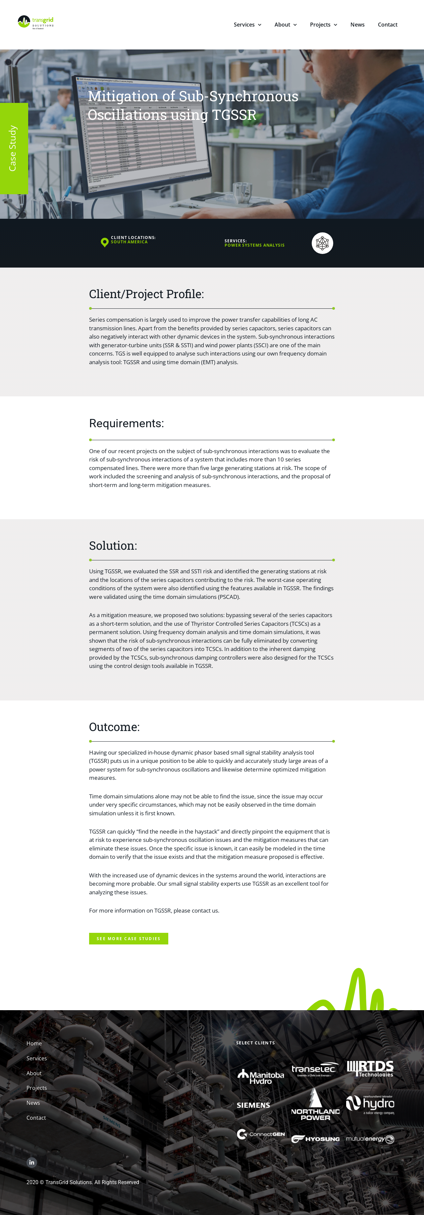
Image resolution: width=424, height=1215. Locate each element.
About (286, 25)
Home (34, 1043)
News (357, 24)
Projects (323, 25)
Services (247, 25)
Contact (388, 24)
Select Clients (255, 1043)
